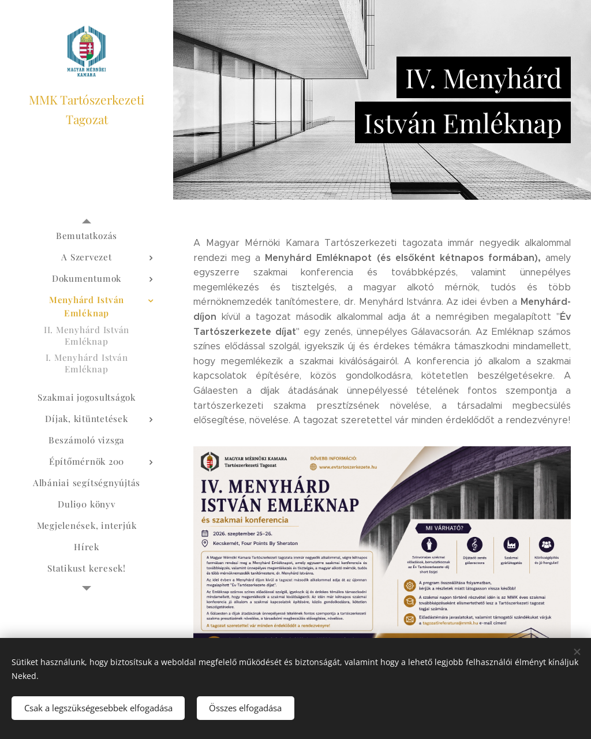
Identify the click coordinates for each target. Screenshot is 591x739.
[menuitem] (86, 235)
